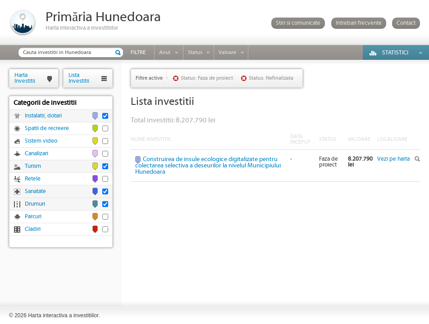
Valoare (227, 52)
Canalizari (36, 153)
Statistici (395, 53)
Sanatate (35, 191)
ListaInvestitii (78, 78)
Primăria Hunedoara (103, 17)
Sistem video (41, 141)
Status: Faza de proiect (207, 78)
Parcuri (33, 216)
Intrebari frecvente (359, 23)
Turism (33, 166)
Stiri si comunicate (298, 23)
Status (195, 52)
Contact (406, 23)
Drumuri (35, 204)
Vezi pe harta (393, 159)
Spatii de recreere (47, 128)
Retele (33, 179)
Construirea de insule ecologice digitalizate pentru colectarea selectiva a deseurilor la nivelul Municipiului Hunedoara (208, 165)
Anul (164, 52)
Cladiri (33, 229)
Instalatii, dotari (43, 115)
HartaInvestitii (24, 78)
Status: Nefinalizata (271, 78)
